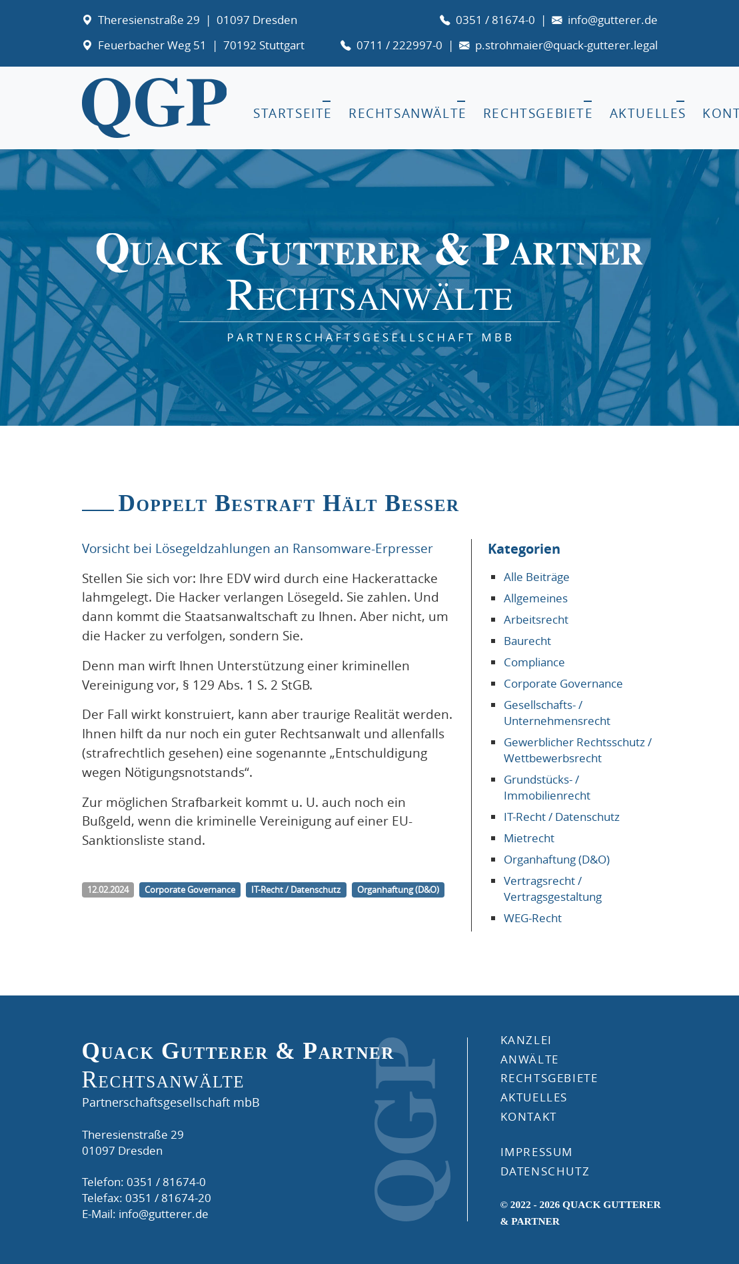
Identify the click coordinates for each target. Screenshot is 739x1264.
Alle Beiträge (537, 576)
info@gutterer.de (613, 19)
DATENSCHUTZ (545, 1171)
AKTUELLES (534, 1097)
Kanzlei (526, 1039)
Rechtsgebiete (538, 113)
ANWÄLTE (529, 1059)
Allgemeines (536, 598)
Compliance (534, 662)
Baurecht (527, 640)
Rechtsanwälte (408, 113)
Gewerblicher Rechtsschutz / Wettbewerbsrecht (578, 750)
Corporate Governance (563, 683)
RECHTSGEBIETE (549, 1077)
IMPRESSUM (536, 1151)
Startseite (293, 113)
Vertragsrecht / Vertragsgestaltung (553, 888)
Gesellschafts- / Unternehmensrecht (557, 712)
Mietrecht (529, 838)
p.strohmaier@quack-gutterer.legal (566, 45)
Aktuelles (648, 113)
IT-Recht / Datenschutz (562, 816)
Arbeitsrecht (536, 619)
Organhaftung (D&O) (557, 859)
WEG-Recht (533, 918)
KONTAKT (528, 1116)
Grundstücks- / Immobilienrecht (547, 787)
